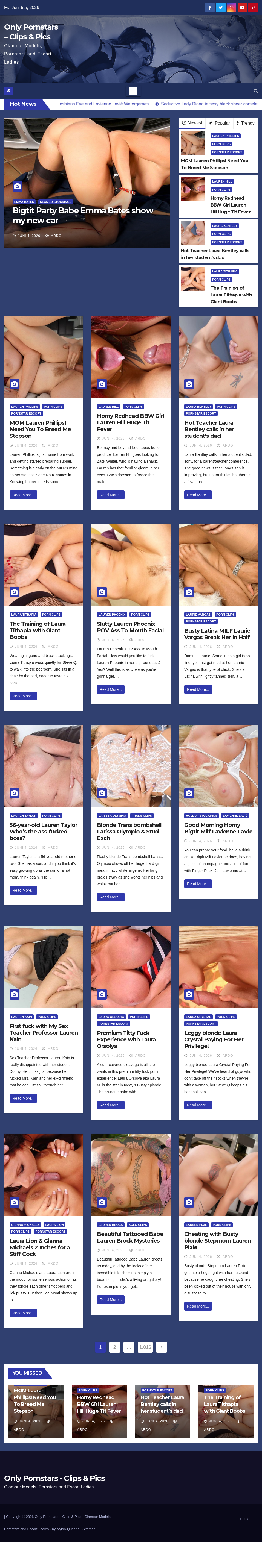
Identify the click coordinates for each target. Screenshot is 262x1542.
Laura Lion (54, 1224)
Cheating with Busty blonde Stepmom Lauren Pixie (217, 1240)
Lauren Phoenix (112, 614)
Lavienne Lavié (235, 815)
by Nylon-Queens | (67, 1529)
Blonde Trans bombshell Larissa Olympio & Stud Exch (129, 831)
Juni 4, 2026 (29, 236)
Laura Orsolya (111, 1016)
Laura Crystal (198, 1016)
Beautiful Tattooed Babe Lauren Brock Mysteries (130, 1237)
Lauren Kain (21, 1016)
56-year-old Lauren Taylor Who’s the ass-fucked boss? (43, 831)
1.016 (145, 1347)
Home (244, 1519)
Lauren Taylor (23, 815)
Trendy (245, 123)
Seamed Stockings (55, 202)
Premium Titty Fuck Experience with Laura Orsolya (126, 1039)
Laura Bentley (224, 225)
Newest (192, 123)
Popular (219, 123)
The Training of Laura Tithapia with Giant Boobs (38, 630)
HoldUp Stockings (201, 815)
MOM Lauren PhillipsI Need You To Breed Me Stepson (40, 429)
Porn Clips (221, 144)
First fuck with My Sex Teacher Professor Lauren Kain (44, 1032)
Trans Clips (142, 815)
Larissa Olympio (112, 815)
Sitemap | (89, 1529)
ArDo (53, 236)
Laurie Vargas (198, 614)
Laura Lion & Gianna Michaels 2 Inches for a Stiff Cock (40, 1247)
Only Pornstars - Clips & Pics (54, 1478)
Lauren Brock (111, 1224)
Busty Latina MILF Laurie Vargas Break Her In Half (217, 634)
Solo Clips (138, 1224)
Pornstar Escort (227, 152)
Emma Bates (24, 202)
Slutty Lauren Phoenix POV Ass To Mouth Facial (130, 627)
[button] (256, 91)
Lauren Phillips (225, 135)
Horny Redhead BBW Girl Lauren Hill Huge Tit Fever (130, 422)
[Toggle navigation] (133, 91)
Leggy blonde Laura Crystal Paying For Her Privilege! (213, 1039)
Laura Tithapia (224, 271)
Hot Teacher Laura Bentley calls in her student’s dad (209, 429)
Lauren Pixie (196, 1224)
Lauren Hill (222, 181)
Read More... (23, 495)
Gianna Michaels (25, 1224)
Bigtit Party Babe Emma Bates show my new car (83, 215)
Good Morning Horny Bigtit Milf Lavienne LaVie (218, 828)
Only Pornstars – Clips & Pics (58, 1517)
